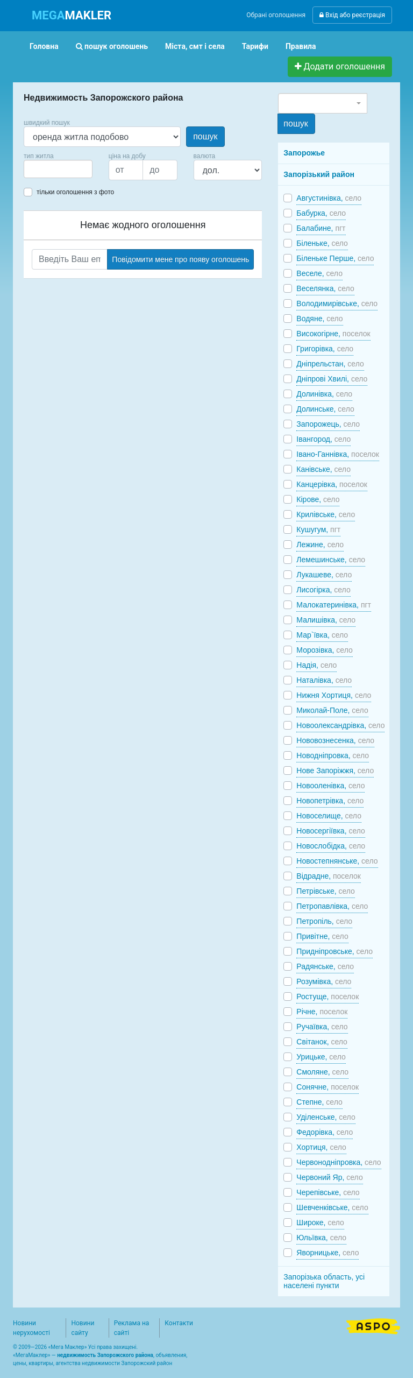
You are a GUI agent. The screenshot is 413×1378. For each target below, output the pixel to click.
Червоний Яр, (329, 1177)
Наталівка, (324, 680)
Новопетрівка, (330, 800)
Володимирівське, (337, 303)
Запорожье (304, 153)
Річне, (321, 1011)
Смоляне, (322, 1072)
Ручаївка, (321, 1026)
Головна (44, 46)
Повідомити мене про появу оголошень (180, 259)
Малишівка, (325, 620)
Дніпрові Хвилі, (331, 378)
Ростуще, (327, 996)
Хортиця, (321, 1147)
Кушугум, (318, 529)
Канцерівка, (331, 484)
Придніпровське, (334, 951)
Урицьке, (320, 1056)
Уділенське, (325, 1117)
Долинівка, (324, 394)
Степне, (319, 1102)
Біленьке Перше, (335, 258)
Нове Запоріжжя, (335, 770)
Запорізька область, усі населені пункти (324, 1281)
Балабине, (320, 228)
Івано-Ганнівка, (337, 454)
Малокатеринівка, (333, 604)
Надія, (316, 665)
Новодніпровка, (332, 755)
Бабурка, (321, 213)
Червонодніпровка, (338, 1162)
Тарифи (255, 46)
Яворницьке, (327, 1252)
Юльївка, (321, 1237)
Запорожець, (328, 424)
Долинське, (325, 409)
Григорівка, (324, 348)
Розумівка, (323, 981)
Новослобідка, (330, 846)
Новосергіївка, (330, 830)
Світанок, (321, 1041)
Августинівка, (328, 198)
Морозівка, (324, 650)
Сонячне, (327, 1087)
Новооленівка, (330, 785)
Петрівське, (325, 891)
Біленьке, (322, 243)
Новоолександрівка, (340, 725)
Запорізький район (318, 174)
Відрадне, (328, 876)
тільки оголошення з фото (75, 192)
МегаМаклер (32, 1355)
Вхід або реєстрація (352, 15)
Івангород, (323, 439)
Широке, (320, 1222)
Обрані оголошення (275, 15)
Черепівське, (327, 1192)
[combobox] (58, 169)
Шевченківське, (332, 1207)
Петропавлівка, (332, 906)
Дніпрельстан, (330, 363)
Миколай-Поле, (332, 710)
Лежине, (320, 544)
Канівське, (323, 469)
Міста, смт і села (195, 46)
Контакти (179, 1323)
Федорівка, (324, 1132)
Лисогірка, (323, 589)
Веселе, (319, 273)
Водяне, (319, 318)
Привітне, (322, 936)
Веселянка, (325, 288)
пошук (205, 136)
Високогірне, (333, 333)
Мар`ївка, (322, 635)
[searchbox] (43, 169)
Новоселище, (328, 815)
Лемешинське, (330, 559)
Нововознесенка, (335, 740)
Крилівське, (325, 514)
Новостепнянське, (337, 861)
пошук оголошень (112, 46)
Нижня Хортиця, (333, 695)
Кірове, (317, 499)
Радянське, (325, 966)
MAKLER (71, 15)
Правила (301, 46)
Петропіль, (324, 921)
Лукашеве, (324, 574)
